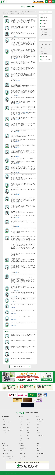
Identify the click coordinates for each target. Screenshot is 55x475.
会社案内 (38, 445)
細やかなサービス (5, 427)
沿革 (37, 448)
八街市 (28, 419)
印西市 (21, 440)
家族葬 (38, 422)
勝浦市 (21, 432)
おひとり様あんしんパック (40, 419)
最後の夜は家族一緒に (44, 29)
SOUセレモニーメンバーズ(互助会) (8, 450)
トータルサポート (5, 432)
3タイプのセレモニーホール (7, 421)
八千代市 (21, 424)
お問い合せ (46, 2)
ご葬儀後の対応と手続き (45, 20)
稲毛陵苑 (16, 58)
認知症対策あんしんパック (40, 421)
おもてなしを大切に (44, 34)
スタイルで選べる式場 (6, 422)
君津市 (28, 435)
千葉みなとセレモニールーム (20, 28)
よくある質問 (43, 23)
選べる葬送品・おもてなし (40, 435)
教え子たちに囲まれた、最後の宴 (46, 45)
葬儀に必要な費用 (44, 17)
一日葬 (38, 427)
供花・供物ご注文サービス (6, 453)
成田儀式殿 (17, 103)
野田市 (21, 438)
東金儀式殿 (17, 147)
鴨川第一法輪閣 (13, 313)
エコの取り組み (39, 456)
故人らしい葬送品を (44, 32)
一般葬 (38, 424)
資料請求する (46, 379)
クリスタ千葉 (25, 112)
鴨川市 (21, 430)
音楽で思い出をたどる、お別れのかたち (46, 49)
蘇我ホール (17, 36)
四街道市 (21, 421)
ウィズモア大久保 (14, 296)
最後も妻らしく (43, 51)
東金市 (28, 424)
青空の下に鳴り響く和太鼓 (45, 43)
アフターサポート (5, 448)
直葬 (37, 430)
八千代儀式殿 (13, 301)
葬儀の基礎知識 (22, 445)
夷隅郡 (28, 427)
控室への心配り (5, 424)
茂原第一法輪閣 (13, 319)
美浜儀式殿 (17, 119)
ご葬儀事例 (43, 26)
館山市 (28, 430)
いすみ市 (21, 427)
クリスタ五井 (17, 172)
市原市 (28, 421)
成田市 (21, 419)
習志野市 (28, 422)
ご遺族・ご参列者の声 (44, 53)
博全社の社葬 (38, 432)
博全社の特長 (4, 419)
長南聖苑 (16, 272)
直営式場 (38, 450)
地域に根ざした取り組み (40, 453)
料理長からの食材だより (45, 56)
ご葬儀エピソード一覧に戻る (19, 366)
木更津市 (21, 435)
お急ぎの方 (50, 2)
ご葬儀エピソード (22, 453)
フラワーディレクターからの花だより (46, 60)
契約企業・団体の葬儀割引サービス (8, 456)
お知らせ (38, 458)
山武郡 (28, 432)
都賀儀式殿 (17, 156)
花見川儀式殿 (17, 80)
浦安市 (28, 438)
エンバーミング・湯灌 (6, 430)
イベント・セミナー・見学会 (7, 458)
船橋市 (21, 422)
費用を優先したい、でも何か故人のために (46, 36)
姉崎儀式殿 (17, 141)
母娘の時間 (42, 47)
